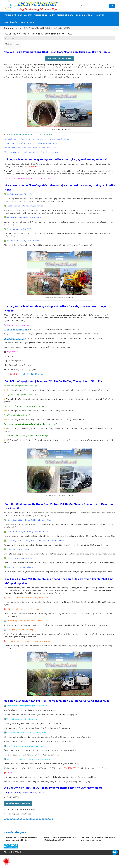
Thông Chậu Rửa (84, 15)
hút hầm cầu (21, 148)
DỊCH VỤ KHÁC (28, 22)
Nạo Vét (100, 15)
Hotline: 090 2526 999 (59, 58)
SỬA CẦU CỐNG (11, 22)
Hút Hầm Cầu (25, 15)
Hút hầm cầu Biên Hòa (14, 338)
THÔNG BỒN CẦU (65, 15)
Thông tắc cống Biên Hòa (15, 329)
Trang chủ (10, 15)
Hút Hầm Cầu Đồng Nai (32, 374)
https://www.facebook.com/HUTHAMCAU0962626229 (28, 818)
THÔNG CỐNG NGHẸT (44, 15)
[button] (16, 44)
